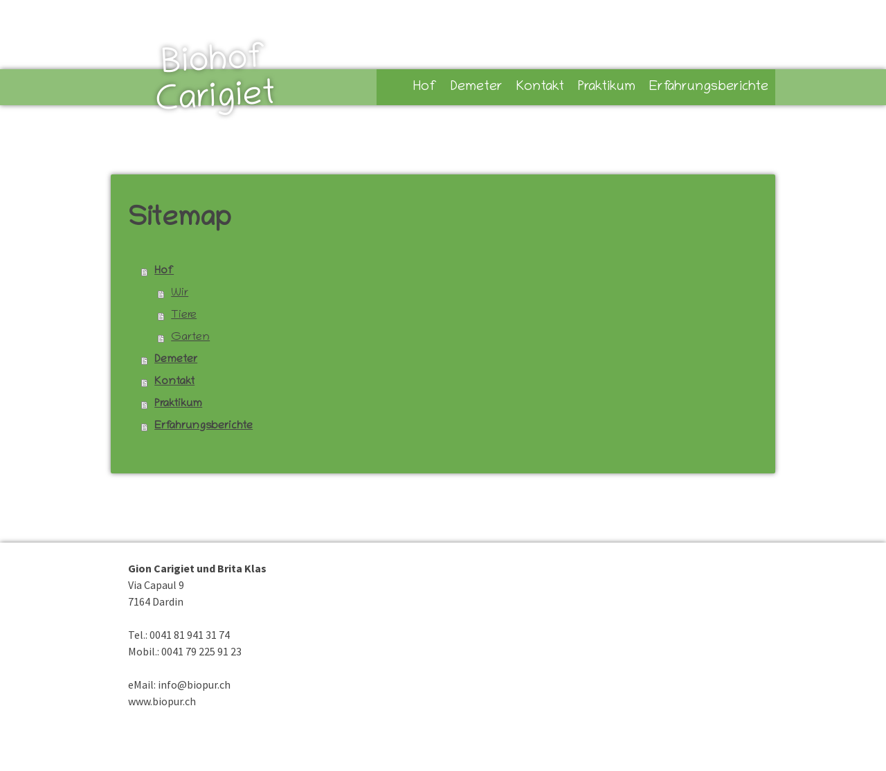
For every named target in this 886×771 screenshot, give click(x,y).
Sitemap (239, 748)
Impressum (145, 748)
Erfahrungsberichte (708, 87)
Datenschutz (195, 748)
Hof (425, 87)
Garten (190, 338)
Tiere (184, 315)
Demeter (477, 87)
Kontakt (540, 87)
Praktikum (606, 87)
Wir (179, 293)
